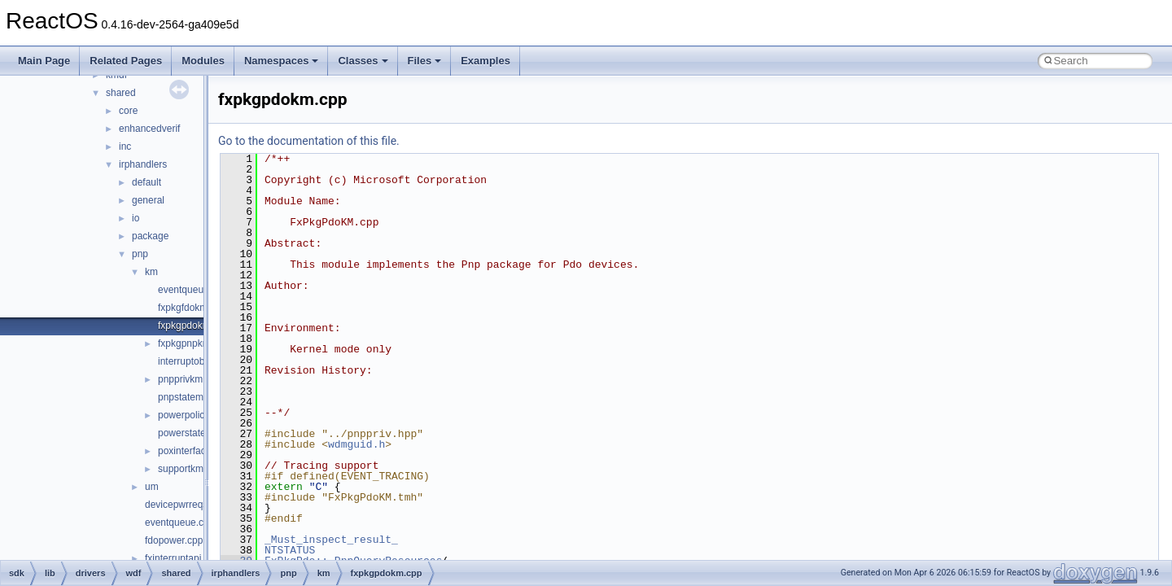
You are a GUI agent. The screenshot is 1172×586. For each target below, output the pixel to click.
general (148, 200)
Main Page (44, 61)
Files (425, 61)
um (152, 486)
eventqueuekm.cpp (199, 289)
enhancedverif (149, 128)
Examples (485, 61)
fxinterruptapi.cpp (182, 558)
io (135, 218)
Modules (203, 61)
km (151, 272)
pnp (140, 254)
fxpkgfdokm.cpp (192, 307)
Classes (362, 61)
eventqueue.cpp (179, 522)
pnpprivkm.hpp (190, 379)
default (146, 182)
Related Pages (126, 61)
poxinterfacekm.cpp (200, 451)
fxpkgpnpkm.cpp (193, 343)
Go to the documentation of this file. (309, 140)
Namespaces (281, 61)
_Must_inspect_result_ (331, 539)
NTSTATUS (290, 550)
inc (125, 146)
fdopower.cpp (174, 540)
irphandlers (143, 164)
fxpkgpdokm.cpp (193, 325)
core (128, 110)
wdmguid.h (356, 444)
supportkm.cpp (190, 468)
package (150, 236)
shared (121, 92)
